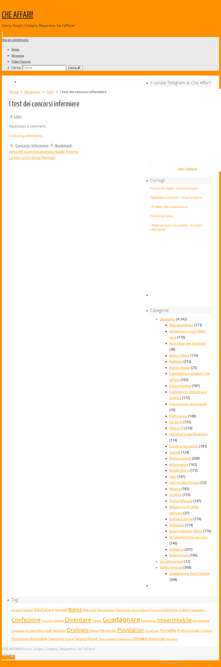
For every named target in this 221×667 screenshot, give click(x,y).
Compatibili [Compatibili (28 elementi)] (197, 610)
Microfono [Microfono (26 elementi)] (31, 631)
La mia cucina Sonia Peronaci (32, 158)
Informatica (178, 464)
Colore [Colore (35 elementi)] (184, 610)
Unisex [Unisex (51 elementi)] (140, 639)
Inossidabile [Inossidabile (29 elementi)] (201, 621)
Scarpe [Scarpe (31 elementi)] (69, 639)
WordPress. (205, 663)
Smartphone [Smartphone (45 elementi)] (86, 638)
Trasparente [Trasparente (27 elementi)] (124, 639)
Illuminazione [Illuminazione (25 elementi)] (148, 621)
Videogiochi (179, 555)
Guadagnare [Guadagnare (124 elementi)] (121, 619)
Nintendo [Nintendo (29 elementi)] (59, 631)
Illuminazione (180, 458)
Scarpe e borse (181, 519)
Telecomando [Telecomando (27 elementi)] (107, 639)
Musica (175, 489)
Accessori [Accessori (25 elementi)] (16, 610)
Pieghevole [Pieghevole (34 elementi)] (108, 631)
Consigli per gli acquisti (188, 404)
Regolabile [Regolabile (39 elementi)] (39, 639)
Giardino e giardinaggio (188, 434)
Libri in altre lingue (184, 483)
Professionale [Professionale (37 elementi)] (188, 630)
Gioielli (174, 452)
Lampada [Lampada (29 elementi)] (17, 631)
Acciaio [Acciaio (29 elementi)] (28, 610)
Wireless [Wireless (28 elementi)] (171, 639)
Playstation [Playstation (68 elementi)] (130, 630)
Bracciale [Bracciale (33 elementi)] (90, 610)
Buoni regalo (179, 368)
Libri (50, 92)
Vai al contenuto (15, 40)
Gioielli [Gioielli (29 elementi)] (97, 621)
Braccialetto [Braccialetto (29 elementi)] (106, 610)
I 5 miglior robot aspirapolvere (169, 207)
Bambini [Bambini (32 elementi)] (61, 610)
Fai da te (176, 422)
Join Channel (187, 169)
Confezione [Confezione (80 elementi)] (26, 620)
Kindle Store (179, 470)
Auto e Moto (179, 355)
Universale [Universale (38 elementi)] (156, 639)
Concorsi (16, 136)
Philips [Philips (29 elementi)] (94, 631)
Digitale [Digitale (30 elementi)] (58, 621)
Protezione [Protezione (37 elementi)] (20, 639)
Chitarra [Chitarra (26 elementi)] (144, 610)
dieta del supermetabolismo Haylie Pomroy (43, 152)
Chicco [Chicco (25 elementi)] (135, 610)
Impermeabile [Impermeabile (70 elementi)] (174, 620)
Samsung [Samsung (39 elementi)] (56, 639)
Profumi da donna (161, 216)
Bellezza (176, 361)
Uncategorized (171, 561)
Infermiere (33, 136)
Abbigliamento (181, 325)
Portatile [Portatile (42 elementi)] (168, 630)
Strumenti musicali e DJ (188, 537)
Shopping (32, 92)
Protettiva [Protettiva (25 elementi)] (206, 631)
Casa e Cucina (180, 386)
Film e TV (176, 428)
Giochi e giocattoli (183, 446)
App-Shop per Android (187, 343)
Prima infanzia (181, 501)
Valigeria (176, 549)
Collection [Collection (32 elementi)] (170, 610)
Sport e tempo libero (185, 531)
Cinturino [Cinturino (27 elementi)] (156, 610)
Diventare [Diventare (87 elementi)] (78, 620)
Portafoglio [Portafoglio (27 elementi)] (152, 631)
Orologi (175, 495)
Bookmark (63, 145)
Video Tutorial (171, 567)
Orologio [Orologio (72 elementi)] (77, 630)
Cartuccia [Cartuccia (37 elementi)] (122, 610)
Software (176, 525)
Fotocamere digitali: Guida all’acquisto (174, 188)
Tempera (187, 663)
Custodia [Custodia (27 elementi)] (46, 621)
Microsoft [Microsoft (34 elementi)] (45, 631)
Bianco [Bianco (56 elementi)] (75, 610)
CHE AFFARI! (17, 15)
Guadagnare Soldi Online (189, 574)
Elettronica (178, 416)
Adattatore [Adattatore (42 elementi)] (44, 609)
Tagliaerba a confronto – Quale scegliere (175, 197)
